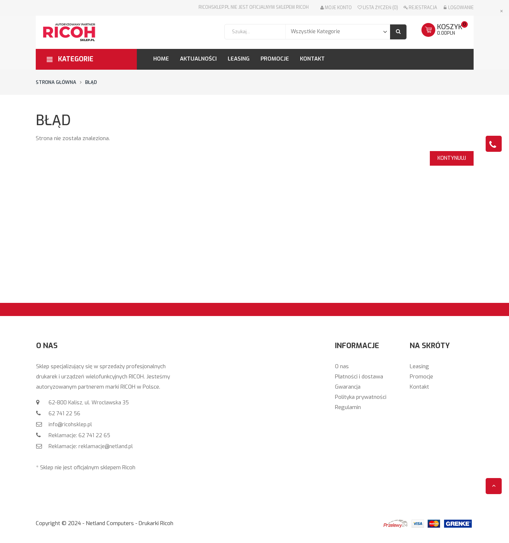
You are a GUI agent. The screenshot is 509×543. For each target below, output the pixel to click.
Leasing (419, 366)
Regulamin (348, 407)
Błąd (91, 82)
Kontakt (419, 386)
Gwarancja (347, 386)
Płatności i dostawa (359, 376)
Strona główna (56, 82)
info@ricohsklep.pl (69, 424)
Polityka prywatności (360, 397)
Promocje (421, 376)
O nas (342, 366)
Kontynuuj (451, 158)
